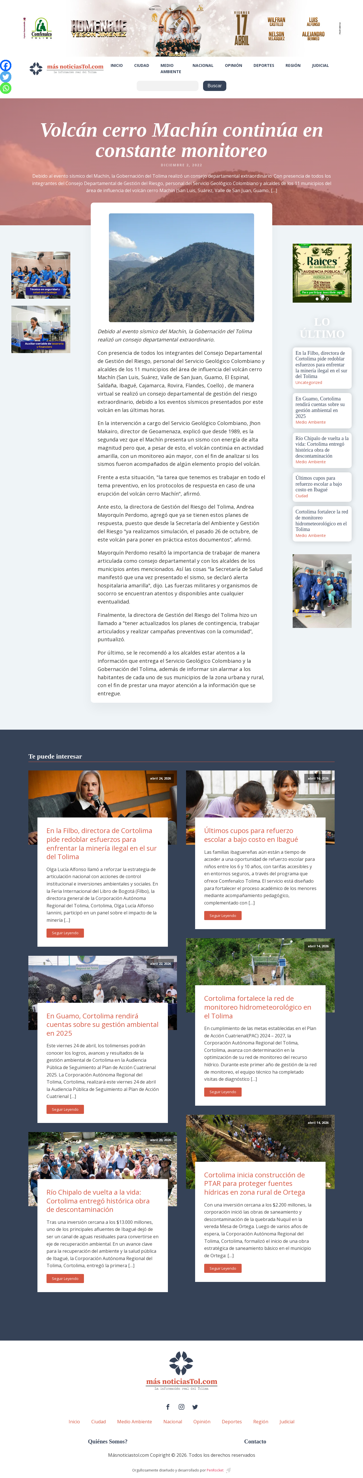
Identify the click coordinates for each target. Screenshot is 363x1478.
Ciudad (141, 65)
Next (344, 273)
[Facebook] (5, 65)
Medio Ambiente (171, 68)
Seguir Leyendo (65, 932)
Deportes (264, 65)
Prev (300, 273)
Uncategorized (309, 382)
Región (293, 65)
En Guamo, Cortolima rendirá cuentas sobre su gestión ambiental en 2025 (103, 1024)
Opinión (233, 65)
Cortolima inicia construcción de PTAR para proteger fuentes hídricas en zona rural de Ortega (254, 1183)
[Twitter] (5, 76)
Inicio (117, 65)
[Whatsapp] (5, 88)
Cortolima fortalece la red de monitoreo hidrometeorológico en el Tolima (257, 1006)
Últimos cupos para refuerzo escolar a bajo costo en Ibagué (251, 835)
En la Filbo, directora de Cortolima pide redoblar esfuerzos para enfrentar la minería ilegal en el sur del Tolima (102, 843)
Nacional (203, 65)
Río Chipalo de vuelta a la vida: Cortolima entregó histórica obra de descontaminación (98, 1200)
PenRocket (215, 1470)
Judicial (320, 65)
